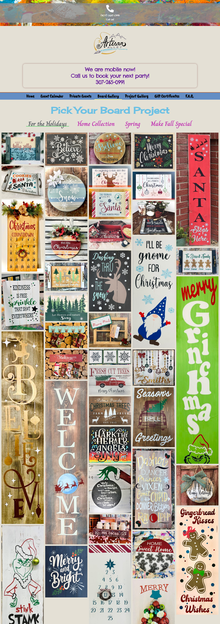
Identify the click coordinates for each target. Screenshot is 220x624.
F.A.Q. (189, 96)
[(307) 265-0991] (110, 8)
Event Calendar (51, 96)
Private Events (80, 96)
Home (30, 96)
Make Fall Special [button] (171, 124)
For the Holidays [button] (47, 124)
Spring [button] (132, 124)
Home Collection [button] (96, 124)
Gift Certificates (166, 96)
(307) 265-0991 (110, 15)
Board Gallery (108, 96)
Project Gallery (136, 96)
